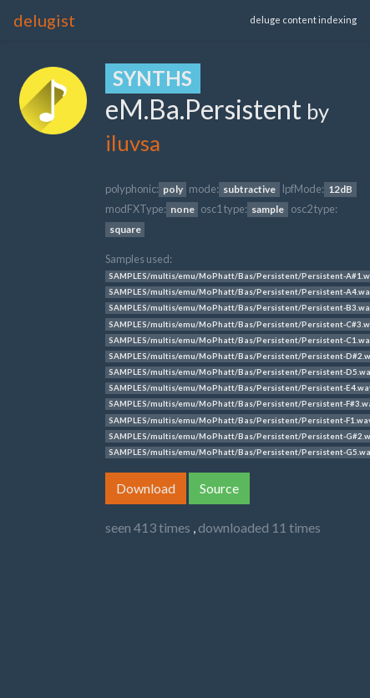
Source (219, 488)
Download (145, 488)
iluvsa (132, 142)
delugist (44, 20)
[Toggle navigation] (169, 20)
